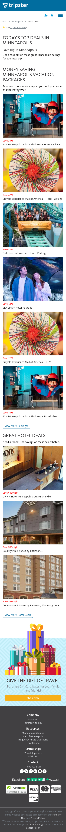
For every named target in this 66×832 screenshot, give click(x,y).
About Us (33, 719)
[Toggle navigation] (60, 15)
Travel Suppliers (33, 753)
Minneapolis (17, 21)
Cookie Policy (33, 827)
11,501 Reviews (18, 27)
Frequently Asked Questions (33, 739)
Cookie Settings (35, 824)
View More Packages (16, 425)
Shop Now (33, 698)
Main (4, 21)
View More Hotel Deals (18, 615)
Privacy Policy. (38, 818)
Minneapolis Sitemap (33, 733)
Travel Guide (33, 743)
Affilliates (33, 756)
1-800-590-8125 (33, 766)
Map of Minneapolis (33, 736)
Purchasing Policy (33, 722)
